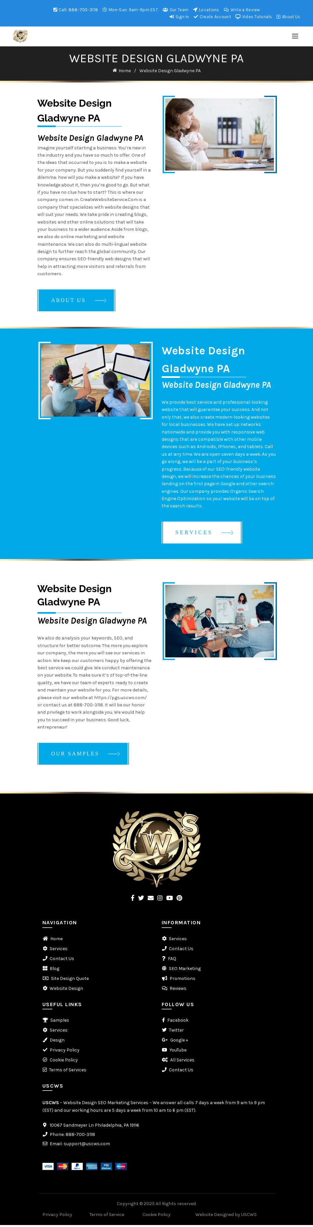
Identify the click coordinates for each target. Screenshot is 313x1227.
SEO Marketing (185, 970)
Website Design (66, 990)
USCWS (50, 1104)
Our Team (175, 9)
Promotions (182, 980)
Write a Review (242, 9)
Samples (59, 1022)
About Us (288, 16)
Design (57, 1042)
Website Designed (214, 1216)
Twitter (176, 1032)
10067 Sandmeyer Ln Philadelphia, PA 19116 (94, 1127)
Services (59, 950)
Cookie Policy (64, 1062)
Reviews (178, 990)
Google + (179, 1042)
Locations (206, 9)
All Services (182, 1062)
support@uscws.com (87, 1146)
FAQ (172, 960)
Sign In (179, 16)
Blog (54, 970)
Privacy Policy (64, 1052)
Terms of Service (106, 1216)
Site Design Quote (70, 980)
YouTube (178, 1052)
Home (125, 71)
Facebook (177, 1022)
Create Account (212, 16)
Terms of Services (67, 1072)
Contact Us (62, 960)
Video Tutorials (253, 16)
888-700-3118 (83, 9)
